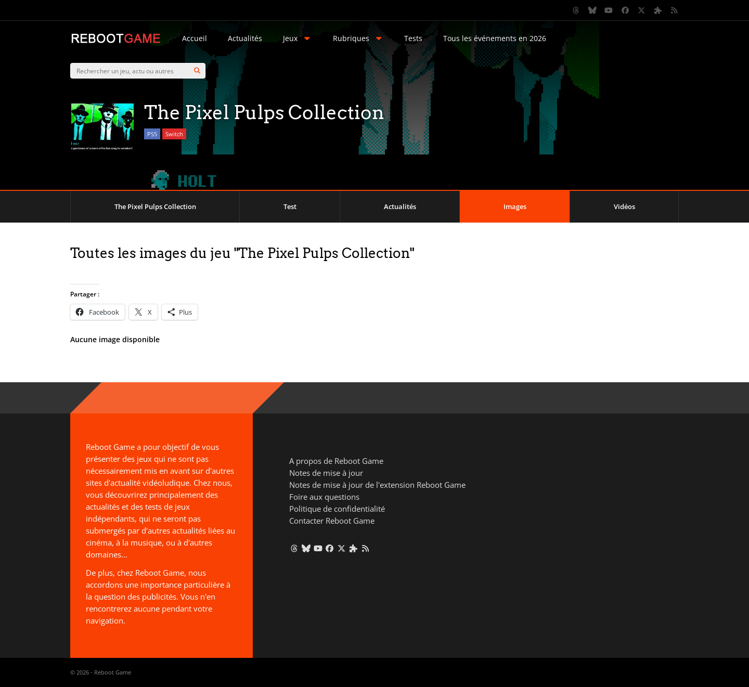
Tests (413, 38)
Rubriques (358, 38)
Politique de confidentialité (337, 508)
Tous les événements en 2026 (494, 38)
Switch (174, 134)
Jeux (297, 38)
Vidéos (624, 206)
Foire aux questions (324, 496)
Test (289, 206)
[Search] (197, 71)
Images (514, 206)
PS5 (152, 134)
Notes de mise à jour (326, 473)
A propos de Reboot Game (336, 461)
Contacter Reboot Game (331, 520)
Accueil (194, 38)
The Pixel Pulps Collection (155, 206)
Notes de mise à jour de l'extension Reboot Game (377, 484)
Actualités (245, 38)
